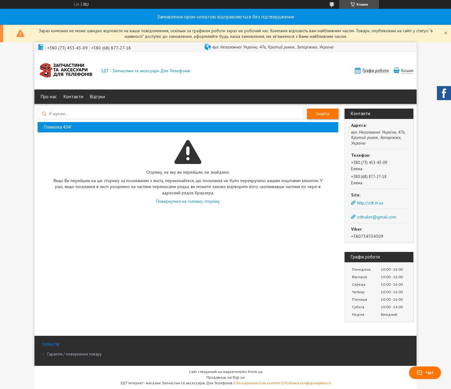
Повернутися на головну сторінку (188, 201)
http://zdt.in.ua (370, 203)
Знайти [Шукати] (322, 113)
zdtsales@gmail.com (376, 217)
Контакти (73, 96)
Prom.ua (255, 371)
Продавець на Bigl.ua (225, 377)
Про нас (49, 96)
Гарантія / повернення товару (74, 354)
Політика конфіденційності (307, 383)
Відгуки (97, 96)
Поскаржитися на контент (258, 383)
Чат (425, 373)
